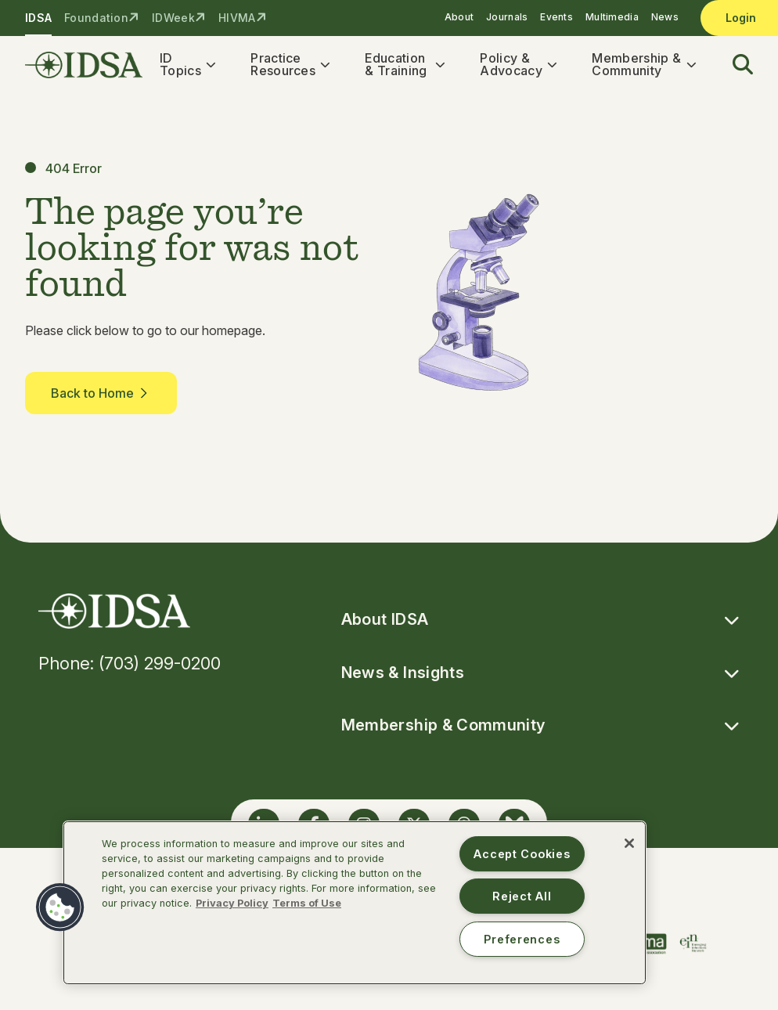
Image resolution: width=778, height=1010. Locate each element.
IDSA (38, 17)
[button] (733, 65)
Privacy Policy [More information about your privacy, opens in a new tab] (232, 903)
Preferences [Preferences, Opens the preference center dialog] (522, 939)
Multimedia (612, 17)
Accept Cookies (522, 853)
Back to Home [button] (101, 394)
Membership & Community (636, 64)
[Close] (629, 843)
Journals (507, 17)
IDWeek (173, 17)
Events (556, 17)
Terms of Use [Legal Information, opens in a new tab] (306, 903)
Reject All (521, 896)
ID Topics (180, 64)
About (459, 17)
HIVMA (236, 17)
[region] (355, 903)
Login (741, 17)
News (665, 17)
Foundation (96, 17)
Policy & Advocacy (511, 64)
